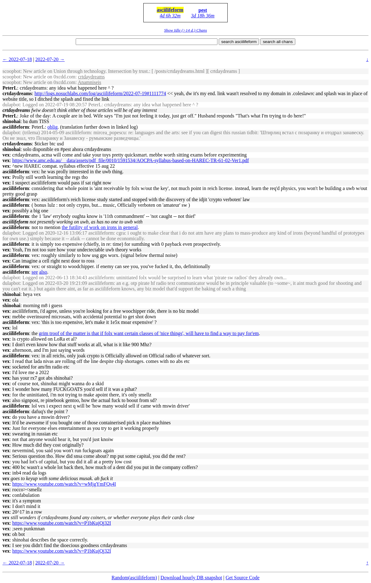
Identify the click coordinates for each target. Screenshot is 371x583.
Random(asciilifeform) (134, 577)
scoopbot (11, 71)
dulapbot (11, 104)
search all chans (278, 41)
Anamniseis (89, 82)
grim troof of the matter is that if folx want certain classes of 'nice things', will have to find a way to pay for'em (149, 333)
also (43, 272)
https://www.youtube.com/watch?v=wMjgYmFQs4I (64, 484)
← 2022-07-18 (17, 59)
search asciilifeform (239, 41)
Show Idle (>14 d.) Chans (185, 30)
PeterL (9, 88)
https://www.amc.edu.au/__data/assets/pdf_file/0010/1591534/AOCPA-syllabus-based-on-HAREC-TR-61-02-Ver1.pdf (130, 160)
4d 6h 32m (170, 15)
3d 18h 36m (203, 15)
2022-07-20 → (50, 59)
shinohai (11, 121)
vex (6, 154)
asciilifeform (170, 9)
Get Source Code (242, 577)
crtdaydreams (91, 76)
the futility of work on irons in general (100, 227)
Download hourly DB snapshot (191, 577)
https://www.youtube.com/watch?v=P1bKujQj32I (61, 523)
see (35, 272)
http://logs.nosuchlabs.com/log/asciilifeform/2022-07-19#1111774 (100, 93)
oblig (52, 127)
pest (203, 10)
